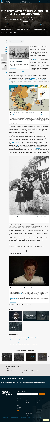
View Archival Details (13, 68)
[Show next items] (48, 356)
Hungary (44, 289)
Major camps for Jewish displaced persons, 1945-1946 (26, 113)
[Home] (44, 1)
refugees (5, 57)
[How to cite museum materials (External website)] (6, 42)
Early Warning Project (40, 410)
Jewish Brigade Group (4, 63)
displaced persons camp (14, 298)
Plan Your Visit (19, 398)
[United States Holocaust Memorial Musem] (7, 393)
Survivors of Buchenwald (17, 61)
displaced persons (4, 60)
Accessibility (35, 417)
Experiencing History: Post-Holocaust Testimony (20, 339)
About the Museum (5, 417)
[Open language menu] (6, 72)
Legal (40, 417)
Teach (27, 400)
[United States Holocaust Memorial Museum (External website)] (7, 1)
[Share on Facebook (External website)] (6, 47)
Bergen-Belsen (12, 79)
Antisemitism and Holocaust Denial (29, 413)
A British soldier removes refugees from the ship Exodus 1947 (28, 217)
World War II (15, 114)
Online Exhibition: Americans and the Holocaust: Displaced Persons (24, 344)
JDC (5, 65)
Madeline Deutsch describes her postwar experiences (26, 288)
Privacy (29, 417)
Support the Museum (19, 408)
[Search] (47, 1)
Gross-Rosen (12, 297)
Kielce (23, 71)
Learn (27, 398)
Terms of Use (23, 417)
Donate (18, 410)
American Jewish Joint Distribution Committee (24, 128)
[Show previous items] (1, 356)
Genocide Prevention (29, 410)
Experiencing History (40, 408)
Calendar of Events (19, 405)
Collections (28, 402)
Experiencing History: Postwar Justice (18, 342)
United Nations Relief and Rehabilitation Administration (34, 79)
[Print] (6, 51)
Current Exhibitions (19, 401)
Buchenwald (21, 63)
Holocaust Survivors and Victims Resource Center (42, 403)
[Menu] (1, 1)
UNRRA (5, 67)
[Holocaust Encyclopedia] (25, 2)
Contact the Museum (15, 417)
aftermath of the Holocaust (3, 55)
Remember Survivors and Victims (29, 407)
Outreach (27, 415)
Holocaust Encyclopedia (41, 398)
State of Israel (24, 224)
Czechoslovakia (32, 289)
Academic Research (29, 404)
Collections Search (40, 400)
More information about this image (43, 36)
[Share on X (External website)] (6, 46)
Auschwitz (21, 293)
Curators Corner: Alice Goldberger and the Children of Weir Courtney (24, 337)
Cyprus (23, 153)
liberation (34, 59)
